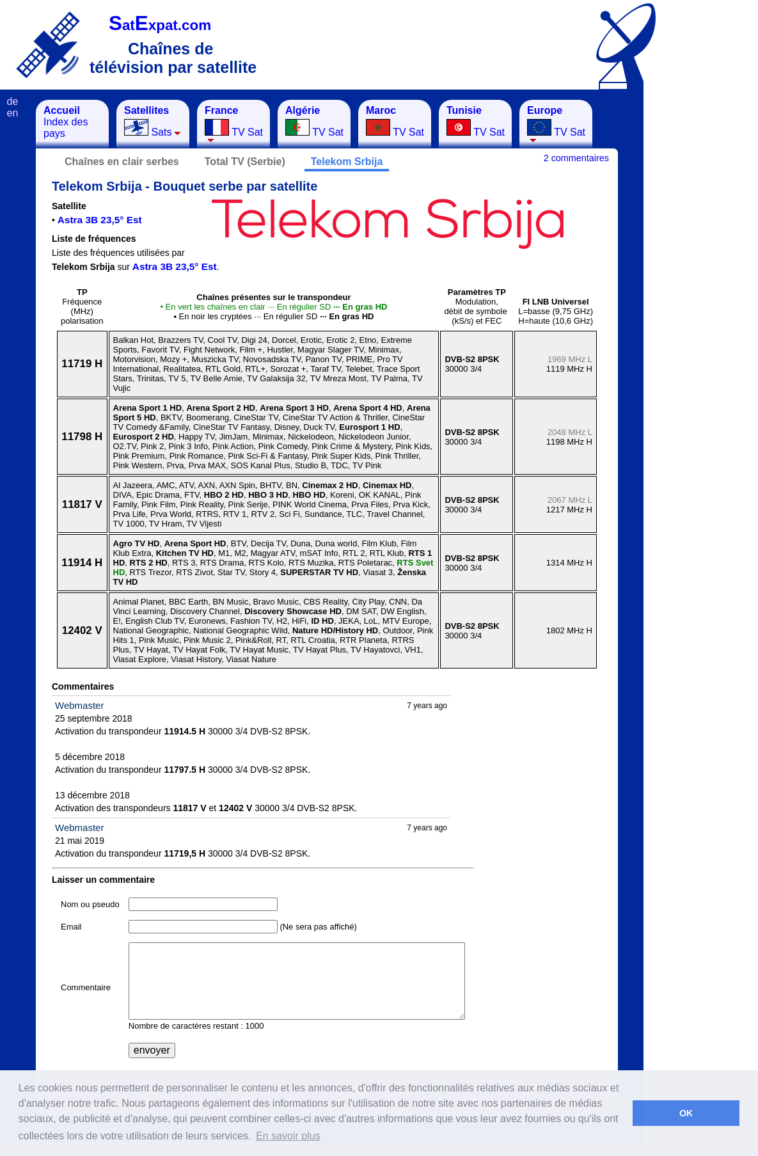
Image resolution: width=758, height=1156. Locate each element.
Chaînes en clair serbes (122, 161)
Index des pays (65, 122)
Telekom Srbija (347, 161)
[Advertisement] (707, 292)
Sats (152, 121)
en (13, 112)
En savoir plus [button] (288, 1135)
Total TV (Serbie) (245, 161)
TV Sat (234, 124)
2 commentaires (576, 158)
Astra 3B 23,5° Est (100, 219)
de (13, 101)
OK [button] (686, 1113)
